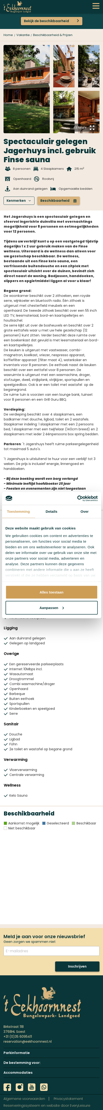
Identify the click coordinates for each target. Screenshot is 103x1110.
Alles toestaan (52, 592)
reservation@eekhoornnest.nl (28, 1041)
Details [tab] (51, 511)
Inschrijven (77, 966)
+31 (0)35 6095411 (18, 1036)
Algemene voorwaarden (24, 1098)
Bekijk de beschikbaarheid (46, 21)
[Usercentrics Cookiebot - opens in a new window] (77, 498)
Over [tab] (84, 511)
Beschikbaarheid (58, 200)
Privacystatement (68, 1098)
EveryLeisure (80, 1105)
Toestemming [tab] (18, 511)
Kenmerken (19, 200)
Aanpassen (51, 607)
